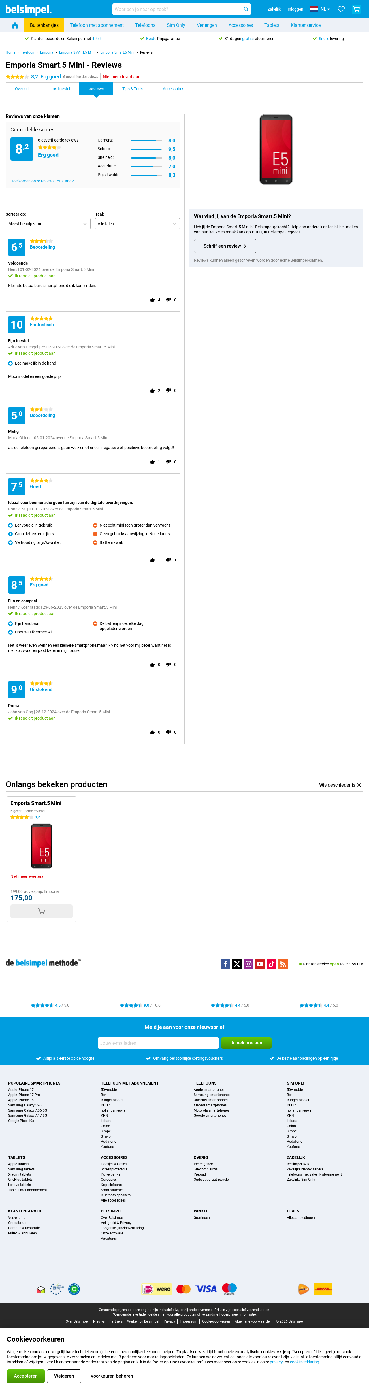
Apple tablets (18, 1164)
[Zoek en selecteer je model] (181, 9)
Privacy (169, 1321)
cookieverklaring (304, 1362)
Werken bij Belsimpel (143, 1321)
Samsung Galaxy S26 (25, 1105)
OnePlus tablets (20, 1180)
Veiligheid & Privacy (116, 1223)
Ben (104, 1095)
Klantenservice (306, 25)
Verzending (17, 1218)
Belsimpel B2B (298, 1164)
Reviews (146, 52)
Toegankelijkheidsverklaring (122, 1228)
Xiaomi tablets (19, 1174)
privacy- (277, 1362)
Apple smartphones (209, 1090)
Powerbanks (110, 1174)
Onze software (112, 1233)
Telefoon (27, 52)
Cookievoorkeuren (216, 1321)
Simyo (106, 1136)
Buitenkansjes (44, 25)
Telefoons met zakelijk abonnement (314, 1174)
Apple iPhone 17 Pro (24, 1095)
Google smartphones (210, 1116)
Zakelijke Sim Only (301, 1180)
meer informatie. (244, 1314)
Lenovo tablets (19, 1185)
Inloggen (295, 9)
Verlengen (207, 25)
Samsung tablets (21, 1169)
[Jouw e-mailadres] (158, 1043)
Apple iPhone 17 (21, 1090)
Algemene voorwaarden (253, 1321)
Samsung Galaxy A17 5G (27, 1116)
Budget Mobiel (112, 1100)
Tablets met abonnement (27, 1190)
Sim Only (176, 25)
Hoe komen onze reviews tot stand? (42, 181)
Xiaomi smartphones (210, 1105)
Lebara (106, 1121)
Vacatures (109, 1238)
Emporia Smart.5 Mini (117, 52)
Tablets (271, 25)
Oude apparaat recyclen (212, 1180)
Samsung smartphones (212, 1095)
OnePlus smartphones (211, 1100)
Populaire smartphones (34, 1083)
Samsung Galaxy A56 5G (27, 1110)
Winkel (201, 1211)
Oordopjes (109, 1180)
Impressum (188, 1321)
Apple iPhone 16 (21, 1100)
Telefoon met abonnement (97, 25)
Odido (105, 1126)
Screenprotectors (114, 1169)
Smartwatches (112, 1190)
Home (10, 52)
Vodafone (108, 1142)
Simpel (106, 1131)
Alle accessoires (113, 1200)
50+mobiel (109, 1090)
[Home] (15, 25)
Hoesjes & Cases (114, 1164)
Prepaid (200, 1174)
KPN (104, 1116)
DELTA (106, 1105)
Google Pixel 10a (21, 1121)
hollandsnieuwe (113, 1110)
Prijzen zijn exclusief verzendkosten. (242, 1310)
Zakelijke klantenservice (305, 1169)
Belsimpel (112, 1211)
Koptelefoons (111, 1185)
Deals (293, 1211)
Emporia (46, 52)
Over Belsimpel (112, 1218)
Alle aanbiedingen (301, 1218)
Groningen (202, 1218)
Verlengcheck (204, 1164)
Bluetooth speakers (116, 1195)
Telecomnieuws (206, 1169)
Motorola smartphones (211, 1110)
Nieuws (99, 1321)
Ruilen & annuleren (22, 1233)
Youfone (107, 1147)
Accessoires (241, 25)
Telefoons (145, 25)
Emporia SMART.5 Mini (77, 52)
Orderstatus (17, 1223)
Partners (116, 1321)
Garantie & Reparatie (24, 1228)
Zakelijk (296, 1157)
